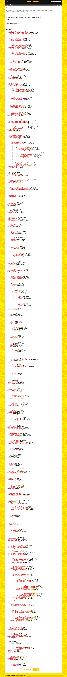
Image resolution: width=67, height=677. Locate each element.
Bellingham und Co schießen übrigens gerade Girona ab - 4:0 (17, 270)
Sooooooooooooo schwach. (12, 537)
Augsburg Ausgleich (12, 543)
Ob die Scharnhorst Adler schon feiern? (13, 115)
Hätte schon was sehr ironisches (14, 439)
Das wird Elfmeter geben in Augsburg (19, 646)
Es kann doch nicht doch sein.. (13, 392)
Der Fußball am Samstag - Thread (11, 30)
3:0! (8, 205)
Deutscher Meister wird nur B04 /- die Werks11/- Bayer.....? (15, 437)
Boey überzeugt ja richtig (12, 425)
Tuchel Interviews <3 (10, 258)
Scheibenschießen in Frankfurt (12, 538)
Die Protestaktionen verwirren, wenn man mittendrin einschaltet (16, 636)
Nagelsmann (9, 488)
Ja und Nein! (13, 410)
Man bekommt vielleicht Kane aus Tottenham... (15, 225)
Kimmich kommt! (10, 271)
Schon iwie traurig (10, 413)
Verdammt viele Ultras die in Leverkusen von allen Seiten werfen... (16, 471)
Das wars (9, 24)
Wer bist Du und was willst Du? (13, 78)
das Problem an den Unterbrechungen (15, 119)
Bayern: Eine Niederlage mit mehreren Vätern (15, 59)
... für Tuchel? (12, 283)
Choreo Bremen (10, 650)
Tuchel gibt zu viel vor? (13, 167)
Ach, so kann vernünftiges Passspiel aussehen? (15, 432)
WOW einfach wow (11, 514)
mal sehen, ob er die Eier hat (12, 479)
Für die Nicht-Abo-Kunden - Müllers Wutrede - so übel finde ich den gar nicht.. (19, 32)
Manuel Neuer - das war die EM (13, 195)
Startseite (7, 4)
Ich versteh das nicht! (15, 664)
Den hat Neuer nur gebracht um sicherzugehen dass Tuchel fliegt (18, 178)
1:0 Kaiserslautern (10, 129)
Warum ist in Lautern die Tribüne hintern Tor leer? (14, 175)
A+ (7, 1)
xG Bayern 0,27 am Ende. (12, 218)
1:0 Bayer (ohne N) (10, 462)
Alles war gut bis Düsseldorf (13, 131)
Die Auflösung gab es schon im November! (20, 366)
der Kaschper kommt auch (13, 275)
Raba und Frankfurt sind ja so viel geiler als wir (14, 519)
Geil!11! (10, 451)
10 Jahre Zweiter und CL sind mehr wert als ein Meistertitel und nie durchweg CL (20, 359)
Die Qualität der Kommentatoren (14, 535)
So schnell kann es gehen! (11, 484)
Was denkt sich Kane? (11, 223)
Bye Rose (9, 637)
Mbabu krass (9, 522)
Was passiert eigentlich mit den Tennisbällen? (16, 498)
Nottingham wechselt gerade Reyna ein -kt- (13, 220)
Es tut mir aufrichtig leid (11, 181)
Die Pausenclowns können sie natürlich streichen (15, 629)
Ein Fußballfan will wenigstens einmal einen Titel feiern (19, 361)
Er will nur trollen (11, 77)
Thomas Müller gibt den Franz (13, 166)
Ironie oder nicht (11, 447)
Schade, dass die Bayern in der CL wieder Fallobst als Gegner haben (18, 186)
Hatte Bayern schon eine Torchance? (16, 252)
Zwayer (9, 477)
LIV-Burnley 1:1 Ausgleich (11, 544)
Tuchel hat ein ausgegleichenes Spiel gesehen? (16, 141)
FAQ (9, 4)
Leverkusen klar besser (11, 388)
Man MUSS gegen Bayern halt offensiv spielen (14, 427)
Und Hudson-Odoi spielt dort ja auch (15, 222)
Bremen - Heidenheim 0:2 (11, 658)
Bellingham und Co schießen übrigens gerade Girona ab (15, 269)
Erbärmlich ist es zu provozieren (13, 79)
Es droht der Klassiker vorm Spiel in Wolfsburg (14, 503)
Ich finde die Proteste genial (12, 626)
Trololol (12, 454)
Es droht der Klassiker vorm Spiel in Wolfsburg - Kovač (18, 509)
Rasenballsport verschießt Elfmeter (12, 536)
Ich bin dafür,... (11, 502)
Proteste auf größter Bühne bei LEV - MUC (13, 472)
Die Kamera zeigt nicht (11, 201)
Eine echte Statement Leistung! (13, 219)
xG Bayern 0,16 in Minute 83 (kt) (12, 216)
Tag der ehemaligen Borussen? (12, 652)
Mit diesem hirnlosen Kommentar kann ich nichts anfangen (16, 555)
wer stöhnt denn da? (10, 660)
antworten (8, 19)
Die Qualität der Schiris (13, 529)
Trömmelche (9, 355)
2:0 (10, 357)
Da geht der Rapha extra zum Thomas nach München (20, 125)
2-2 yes (12, 643)
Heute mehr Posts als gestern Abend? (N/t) (14, 75)
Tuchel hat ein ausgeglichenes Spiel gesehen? (15, 134)
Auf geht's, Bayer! (10, 469)
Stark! (15, 237)
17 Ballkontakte (11, 226)
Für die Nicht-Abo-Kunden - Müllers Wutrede (13, 31)
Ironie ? (12, 360)
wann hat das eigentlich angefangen (13, 414)
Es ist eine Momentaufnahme (14, 358)
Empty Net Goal (10, 204)
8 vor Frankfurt (10, 526)
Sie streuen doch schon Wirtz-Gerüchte (16, 276)
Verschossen (16, 649)
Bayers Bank (9, 268)
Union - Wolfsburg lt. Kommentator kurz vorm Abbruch (15, 545)
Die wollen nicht (12, 246)
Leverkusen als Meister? (11, 390)
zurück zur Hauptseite (10, 5)
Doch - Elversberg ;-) (12, 662)
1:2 (10, 642)
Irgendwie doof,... (15, 550)
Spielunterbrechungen (11, 501)
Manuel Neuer (9, 194)
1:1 (9, 641)
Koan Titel (9, 172)
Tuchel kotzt (10, 463)
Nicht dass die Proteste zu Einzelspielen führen (14, 492)
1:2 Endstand (10, 130)
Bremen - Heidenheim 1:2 (12, 659)
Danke (17, 163)
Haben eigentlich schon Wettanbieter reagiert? (14, 540)
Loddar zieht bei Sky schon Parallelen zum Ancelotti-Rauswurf (16, 120)
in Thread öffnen (59, 5)
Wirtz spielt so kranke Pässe (11, 211)
